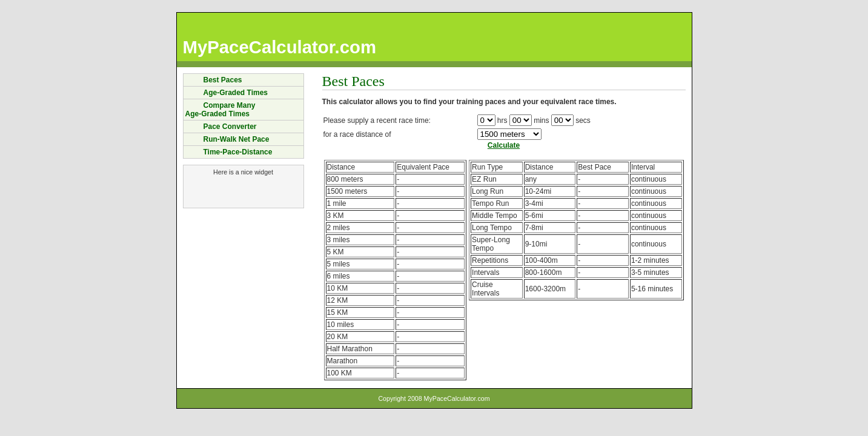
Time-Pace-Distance (238, 152)
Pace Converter (230, 126)
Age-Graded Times (236, 92)
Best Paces (223, 80)
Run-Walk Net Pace (237, 139)
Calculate (504, 145)
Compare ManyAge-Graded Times (220, 109)
